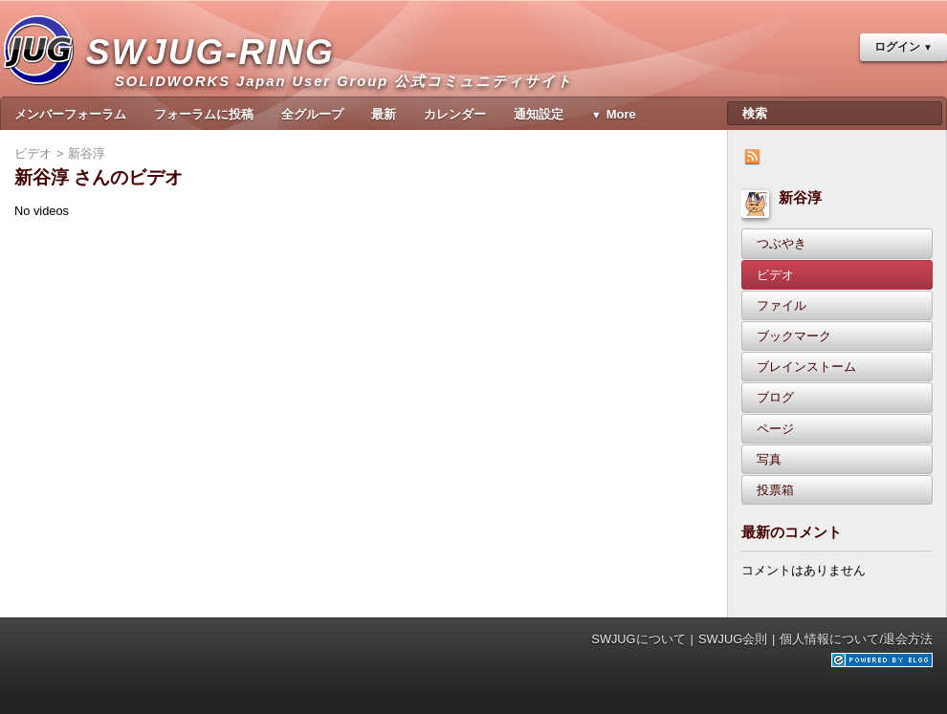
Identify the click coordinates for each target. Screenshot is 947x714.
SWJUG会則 (732, 639)
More (621, 114)
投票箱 (775, 490)
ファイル (781, 305)
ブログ (775, 397)
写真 (769, 459)
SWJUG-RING (217, 72)
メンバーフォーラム (70, 114)
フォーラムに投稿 (203, 114)
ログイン (897, 47)
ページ (775, 429)
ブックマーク (794, 336)
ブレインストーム (806, 366)
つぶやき (781, 243)
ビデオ (775, 275)
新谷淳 (800, 197)
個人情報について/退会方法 (856, 639)
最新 (383, 114)
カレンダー (455, 114)
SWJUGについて (638, 639)
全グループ (312, 114)
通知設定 (538, 114)
